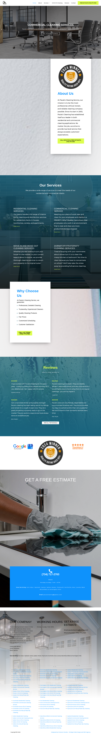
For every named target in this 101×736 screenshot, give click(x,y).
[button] (88, 3)
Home (34, 3)
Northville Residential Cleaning (21, 700)
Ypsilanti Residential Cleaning (75, 716)
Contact (73, 3)
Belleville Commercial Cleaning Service (51, 671)
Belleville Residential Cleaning (48, 670)
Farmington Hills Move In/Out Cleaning (51, 691)
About (40, 3)
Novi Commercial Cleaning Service (49, 702)
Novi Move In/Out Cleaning (47, 704)
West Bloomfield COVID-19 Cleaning (50, 720)
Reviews (67, 3)
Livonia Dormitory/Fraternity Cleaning (77, 693)
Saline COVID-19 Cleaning (20, 722)
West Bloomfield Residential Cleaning (50, 728)
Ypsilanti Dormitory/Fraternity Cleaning (78, 724)
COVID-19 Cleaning (57, 3)
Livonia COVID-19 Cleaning (74, 691)
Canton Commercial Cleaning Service (77, 671)
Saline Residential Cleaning (20, 716)
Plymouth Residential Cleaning (75, 700)
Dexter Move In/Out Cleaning (21, 691)
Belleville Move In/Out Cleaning (49, 673)
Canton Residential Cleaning (75, 670)
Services (46, 3)
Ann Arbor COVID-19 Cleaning (21, 677)
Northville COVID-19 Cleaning (21, 708)
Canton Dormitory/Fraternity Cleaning (77, 677)
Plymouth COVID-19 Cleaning (75, 706)
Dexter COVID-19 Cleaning (20, 693)
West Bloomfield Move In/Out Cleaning (51, 726)
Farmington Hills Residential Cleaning (50, 685)
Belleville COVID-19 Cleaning (48, 675)
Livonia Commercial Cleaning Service (77, 687)
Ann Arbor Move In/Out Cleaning (22, 675)
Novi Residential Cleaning (47, 700)
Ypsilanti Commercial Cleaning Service (77, 718)
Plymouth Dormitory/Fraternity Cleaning (78, 708)
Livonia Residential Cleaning (75, 685)
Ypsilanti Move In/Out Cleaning (75, 720)
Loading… (46, 525)
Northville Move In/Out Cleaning (22, 706)
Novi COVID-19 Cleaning (46, 706)
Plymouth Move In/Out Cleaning (76, 704)
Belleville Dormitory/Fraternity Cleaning (51, 677)
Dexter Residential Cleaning (21, 685)
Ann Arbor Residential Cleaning (21, 670)
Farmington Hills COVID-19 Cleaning (50, 693)
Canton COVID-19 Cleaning (74, 675)
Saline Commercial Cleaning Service (23, 718)
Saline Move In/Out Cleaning (21, 720)
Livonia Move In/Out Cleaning (75, 689)
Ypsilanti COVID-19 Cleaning (75, 722)
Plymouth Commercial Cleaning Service (78, 702)
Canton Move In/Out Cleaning (75, 673)
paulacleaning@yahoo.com (52, 594)
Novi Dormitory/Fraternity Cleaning (49, 708)
